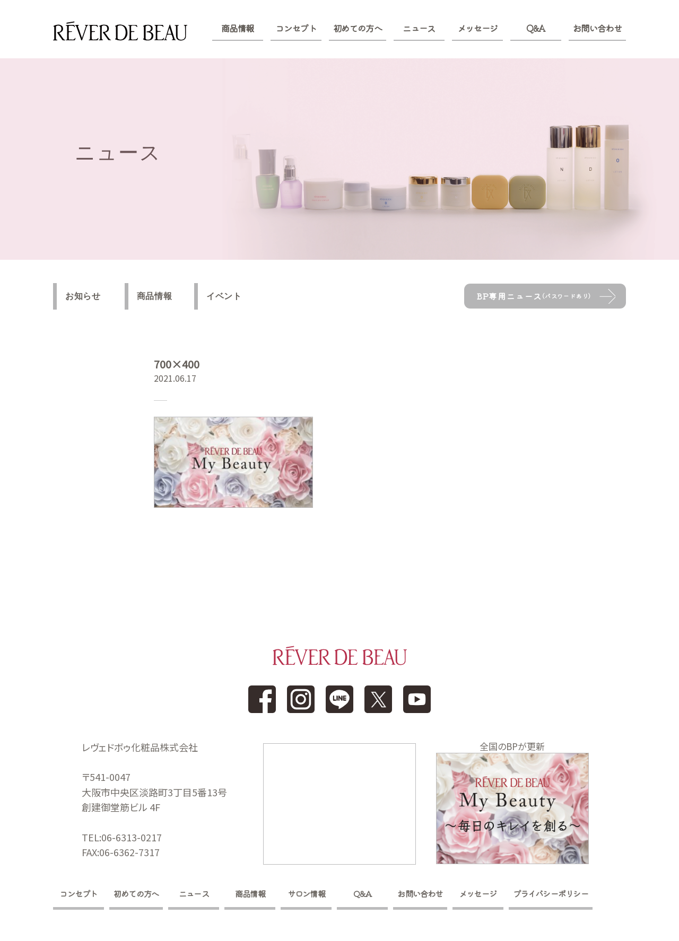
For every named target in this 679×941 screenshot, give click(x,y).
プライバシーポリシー (559, 895)
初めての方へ (357, 28)
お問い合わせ (597, 28)
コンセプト (295, 28)
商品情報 (237, 28)
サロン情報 (309, 895)
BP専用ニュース (535, 296)
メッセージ (477, 28)
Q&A (535, 28)
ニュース (419, 28)
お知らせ (84, 296)
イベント (232, 296)
